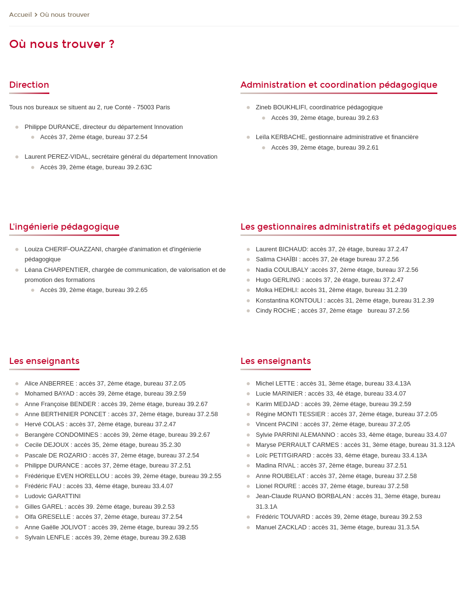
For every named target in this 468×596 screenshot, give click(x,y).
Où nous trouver (65, 15)
